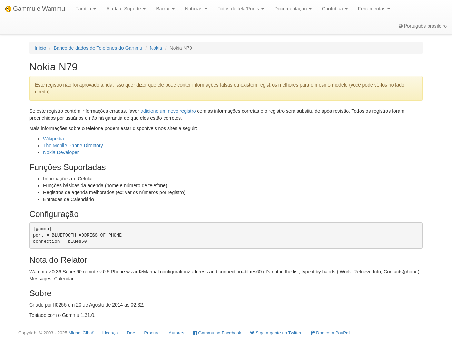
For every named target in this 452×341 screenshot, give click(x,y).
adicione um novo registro (168, 111)
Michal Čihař (80, 332)
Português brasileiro (423, 26)
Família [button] (85, 8)
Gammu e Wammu (35, 8)
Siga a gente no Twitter (275, 332)
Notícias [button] (196, 8)
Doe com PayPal (330, 332)
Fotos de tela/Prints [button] (241, 8)
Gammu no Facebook (217, 332)
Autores (176, 332)
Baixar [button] (165, 8)
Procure (152, 332)
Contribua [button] (335, 8)
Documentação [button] (293, 8)
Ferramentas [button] (374, 8)
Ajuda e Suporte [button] (126, 8)
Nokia (156, 48)
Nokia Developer (61, 152)
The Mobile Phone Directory (73, 145)
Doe (131, 332)
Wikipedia (53, 138)
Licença (110, 332)
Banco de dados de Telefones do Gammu (97, 48)
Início (40, 48)
